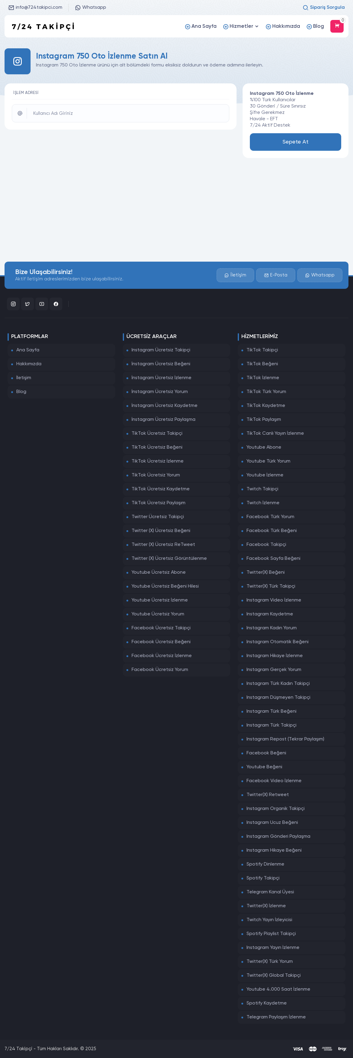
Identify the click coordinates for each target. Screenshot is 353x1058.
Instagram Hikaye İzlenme (275, 655)
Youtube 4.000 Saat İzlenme (278, 989)
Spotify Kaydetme (267, 1003)
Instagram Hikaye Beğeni (274, 850)
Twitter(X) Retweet (268, 794)
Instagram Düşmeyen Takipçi (278, 697)
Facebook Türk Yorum (270, 516)
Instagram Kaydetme (270, 614)
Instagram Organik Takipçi (276, 808)
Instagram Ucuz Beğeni (272, 822)
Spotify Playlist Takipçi (271, 933)
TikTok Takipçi (262, 350)
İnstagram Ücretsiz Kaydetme (165, 405)
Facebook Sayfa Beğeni (273, 558)
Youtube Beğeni (264, 767)
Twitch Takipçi (262, 489)
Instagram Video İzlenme (274, 600)
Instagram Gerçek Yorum (274, 669)
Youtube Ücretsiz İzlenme (160, 600)
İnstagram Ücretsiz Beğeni (161, 364)
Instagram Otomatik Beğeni (278, 642)
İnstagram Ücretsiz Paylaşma (163, 419)
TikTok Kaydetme (266, 405)
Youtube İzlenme (265, 475)
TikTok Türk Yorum (266, 391)
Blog (21, 391)
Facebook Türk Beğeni (272, 530)
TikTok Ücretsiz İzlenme (158, 461)
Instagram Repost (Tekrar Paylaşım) (285, 739)
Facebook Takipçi (266, 544)
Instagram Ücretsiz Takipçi (161, 350)
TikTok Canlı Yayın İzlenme (275, 433)
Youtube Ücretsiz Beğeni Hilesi (165, 586)
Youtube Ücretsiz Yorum (158, 614)
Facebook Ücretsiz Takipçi (161, 628)
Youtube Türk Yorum (268, 461)
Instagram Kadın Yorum (272, 628)
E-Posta (275, 275)
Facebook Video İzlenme (274, 781)
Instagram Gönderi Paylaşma (278, 836)
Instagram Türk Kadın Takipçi (278, 683)
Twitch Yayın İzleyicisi (269, 920)
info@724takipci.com (35, 8)
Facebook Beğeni (266, 753)
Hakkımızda (28, 364)
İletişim (235, 275)
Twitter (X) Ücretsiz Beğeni (161, 530)
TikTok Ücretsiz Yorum (156, 475)
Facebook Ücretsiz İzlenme (162, 655)
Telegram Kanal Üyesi (270, 892)
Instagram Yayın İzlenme (273, 947)
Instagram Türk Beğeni (271, 711)
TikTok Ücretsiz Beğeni (157, 447)
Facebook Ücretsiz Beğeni (161, 642)
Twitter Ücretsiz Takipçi (158, 516)
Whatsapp (90, 8)
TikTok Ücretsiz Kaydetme (161, 489)
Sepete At (296, 142)
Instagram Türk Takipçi (271, 725)
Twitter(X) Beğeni (266, 572)
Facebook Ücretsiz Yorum (160, 669)
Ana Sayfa (27, 350)
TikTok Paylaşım (264, 419)
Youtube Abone (264, 447)
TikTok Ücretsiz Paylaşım (158, 503)
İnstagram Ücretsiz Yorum (160, 391)
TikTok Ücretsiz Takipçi (157, 433)
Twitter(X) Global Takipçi (274, 975)
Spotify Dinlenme (265, 864)
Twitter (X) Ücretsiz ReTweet (163, 544)
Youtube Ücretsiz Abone (159, 572)
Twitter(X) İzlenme (266, 906)
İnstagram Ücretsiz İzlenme (161, 378)
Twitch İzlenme (263, 503)
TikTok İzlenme (263, 378)
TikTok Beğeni (262, 364)
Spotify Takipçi (263, 878)
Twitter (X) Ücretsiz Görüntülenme (169, 558)
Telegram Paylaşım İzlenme (276, 1017)
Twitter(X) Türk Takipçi (271, 586)
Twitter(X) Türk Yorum (270, 961)
